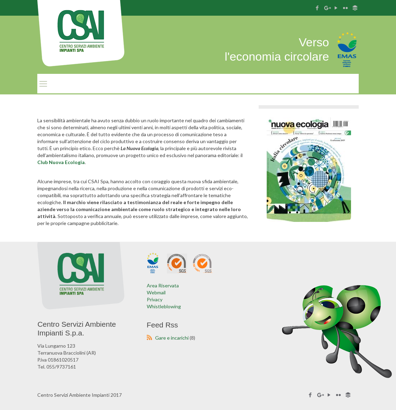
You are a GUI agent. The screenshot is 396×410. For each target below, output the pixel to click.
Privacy (154, 299)
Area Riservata (163, 285)
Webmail (156, 292)
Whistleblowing (164, 306)
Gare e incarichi (172, 338)
